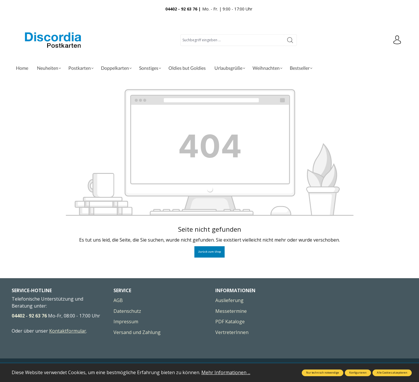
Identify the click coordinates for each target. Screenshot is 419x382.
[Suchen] (290, 40)
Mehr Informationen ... (225, 372)
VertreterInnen (231, 332)
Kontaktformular (67, 331)
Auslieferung (229, 300)
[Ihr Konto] (397, 40)
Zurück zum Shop (209, 252)
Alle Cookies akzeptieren (392, 372)
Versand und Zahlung (137, 332)
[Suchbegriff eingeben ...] (232, 40)
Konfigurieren (358, 372)
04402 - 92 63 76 (29, 316)
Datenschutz (127, 311)
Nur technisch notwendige (322, 372)
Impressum (125, 321)
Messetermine (231, 311)
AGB (118, 300)
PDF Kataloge (230, 321)
